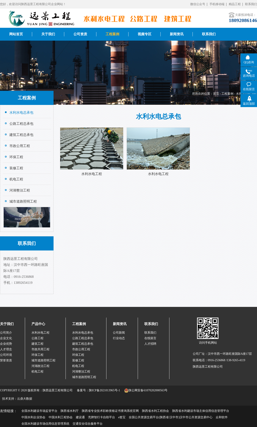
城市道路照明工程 (43, 360)
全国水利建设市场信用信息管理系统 (45, 423)
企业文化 (6, 338)
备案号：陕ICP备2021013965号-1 (98, 390)
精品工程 (235, 4)
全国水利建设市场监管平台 (39, 410)
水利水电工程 (40, 332)
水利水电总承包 (82, 332)
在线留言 (150, 338)
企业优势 (6, 343)
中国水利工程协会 (61, 417)
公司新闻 (119, 332)
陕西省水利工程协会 (155, 410)
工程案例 (227, 93)
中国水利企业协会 (33, 417)
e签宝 (122, 417)
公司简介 (6, 332)
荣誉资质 (6, 360)
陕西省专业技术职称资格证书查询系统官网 (110, 410)
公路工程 (37, 338)
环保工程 (37, 354)
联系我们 (251, 4)
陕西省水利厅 (70, 410)
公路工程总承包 (82, 338)
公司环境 (6, 354)
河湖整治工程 (81, 371)
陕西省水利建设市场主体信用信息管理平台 (200, 410)
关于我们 (7, 324)
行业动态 (119, 338)
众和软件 (222, 417)
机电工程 (37, 371)
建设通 (80, 417)
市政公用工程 (81, 349)
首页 (216, 93)
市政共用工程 (40, 349)
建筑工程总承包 (82, 343)
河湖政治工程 (40, 366)
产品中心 (38, 324)
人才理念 (6, 349)
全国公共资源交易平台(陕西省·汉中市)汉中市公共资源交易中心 (170, 417)
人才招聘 (150, 343)
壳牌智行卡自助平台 (101, 417)
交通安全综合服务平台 (88, 423)
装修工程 (78, 360)
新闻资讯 (120, 324)
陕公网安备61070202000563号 (145, 390)
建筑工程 (37, 343)
